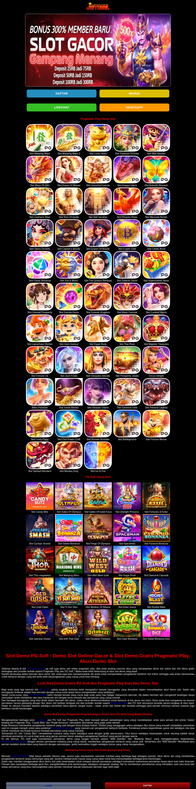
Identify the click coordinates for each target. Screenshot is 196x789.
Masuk (134, 93)
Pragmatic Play (119, 703)
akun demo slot (19, 756)
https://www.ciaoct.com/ (14, 741)
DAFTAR (147, 785)
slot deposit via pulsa (62, 728)
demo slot (44, 689)
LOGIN (48, 785)
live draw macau (38, 695)
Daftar (62, 93)
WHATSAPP (134, 107)
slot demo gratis (36, 668)
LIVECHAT (61, 107)
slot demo (41, 720)
